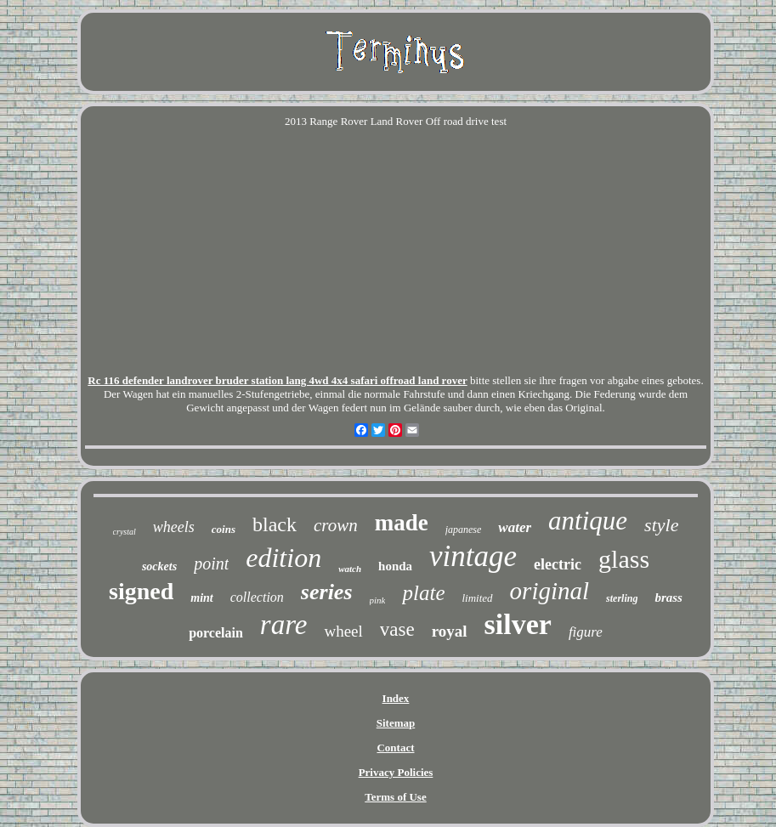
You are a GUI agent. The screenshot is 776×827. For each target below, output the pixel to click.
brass (668, 597)
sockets (159, 566)
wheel (343, 631)
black (274, 524)
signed (141, 591)
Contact (395, 747)
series (327, 592)
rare (284, 624)
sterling (621, 598)
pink (378, 600)
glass (623, 559)
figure (586, 632)
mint (201, 598)
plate (423, 592)
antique (587, 520)
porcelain (216, 633)
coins (223, 529)
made (401, 522)
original (549, 590)
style (661, 524)
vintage (473, 556)
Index (396, 698)
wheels (174, 526)
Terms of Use (395, 796)
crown (336, 525)
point (211, 563)
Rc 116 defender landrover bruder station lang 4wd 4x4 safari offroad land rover (277, 380)
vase (397, 629)
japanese (463, 529)
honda (395, 566)
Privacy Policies (396, 772)
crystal (124, 531)
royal (449, 631)
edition (283, 557)
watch (349, 569)
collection (257, 597)
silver (518, 624)
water (514, 527)
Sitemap (396, 723)
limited (477, 598)
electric (557, 564)
